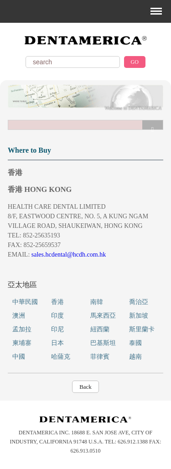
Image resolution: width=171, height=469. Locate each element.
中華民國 (25, 302)
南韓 (96, 302)
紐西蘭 (99, 329)
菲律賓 (99, 356)
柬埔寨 (21, 343)
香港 (57, 302)
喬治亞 (138, 302)
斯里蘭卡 (142, 329)
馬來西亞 (103, 315)
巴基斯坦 (103, 343)
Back (85, 386)
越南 (135, 356)
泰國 (135, 343)
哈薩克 (60, 356)
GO (135, 62)
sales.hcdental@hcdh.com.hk (68, 254)
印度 (57, 315)
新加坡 (138, 315)
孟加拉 (21, 329)
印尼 (57, 329)
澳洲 (18, 315)
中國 (18, 356)
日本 (57, 343)
